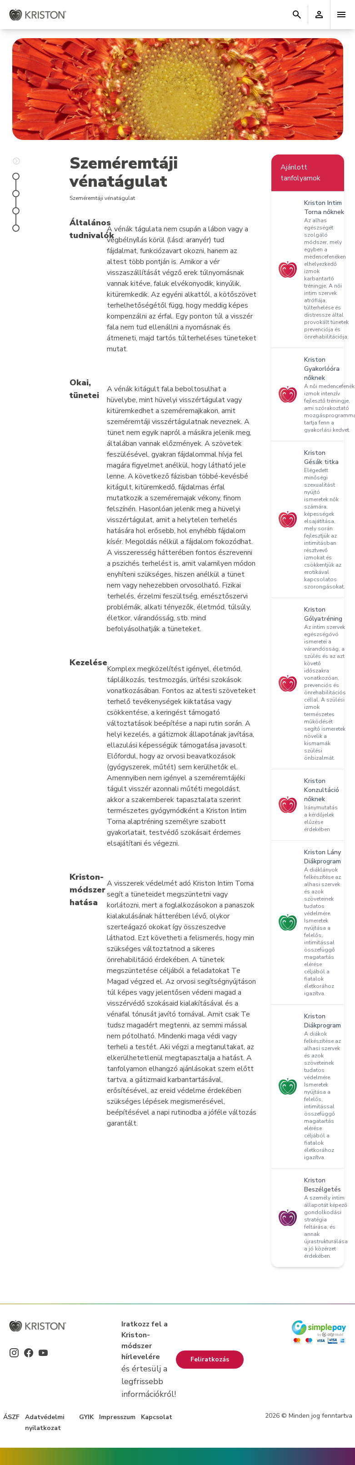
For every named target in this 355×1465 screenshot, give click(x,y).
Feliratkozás (209, 1359)
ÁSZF (11, 1417)
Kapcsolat (156, 1417)
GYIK (86, 1417)
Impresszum (117, 1417)
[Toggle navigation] (341, 14)
